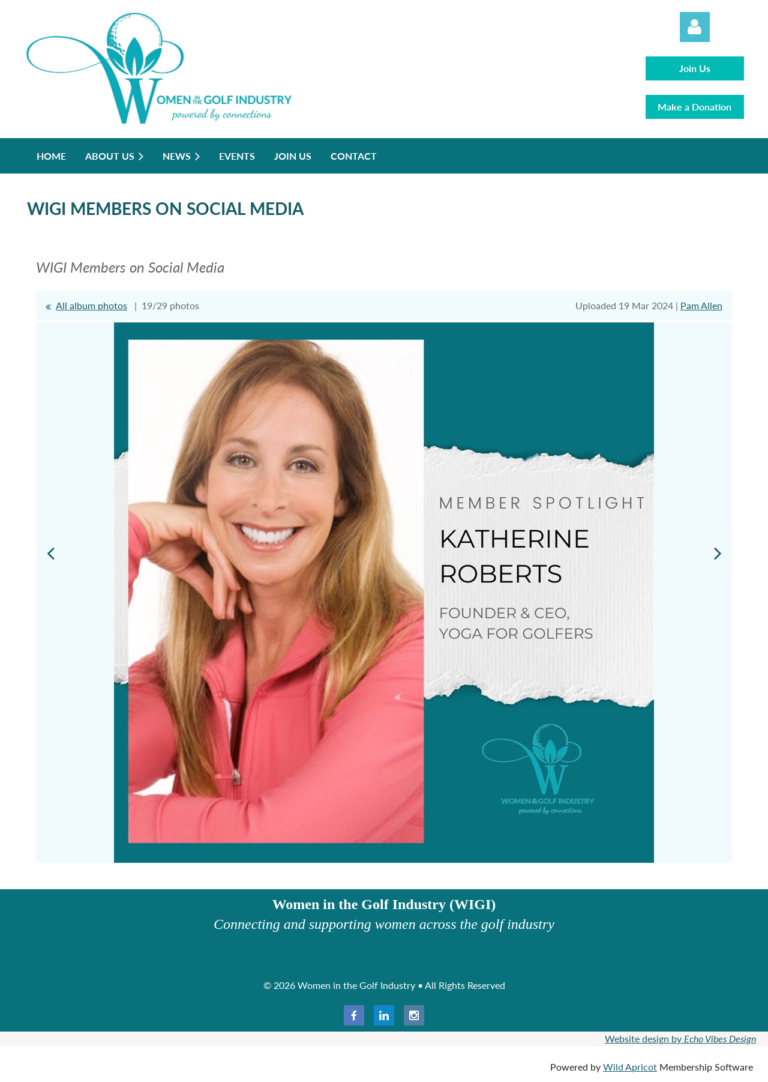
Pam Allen (701, 305)
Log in (695, 27)
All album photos (91, 305)
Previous (50, 553)
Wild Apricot (630, 1066)
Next (717, 553)
